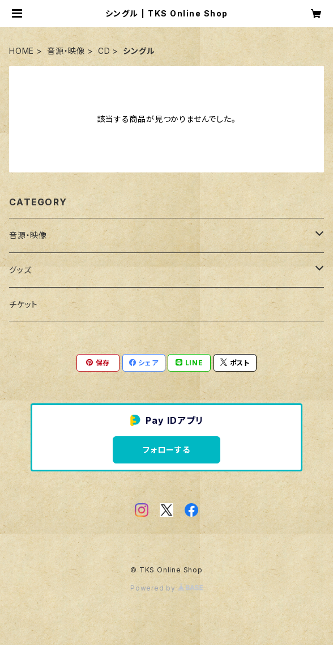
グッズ (20, 270)
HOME (21, 51)
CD (104, 51)
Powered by (166, 588)
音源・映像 (66, 51)
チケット (23, 304)
